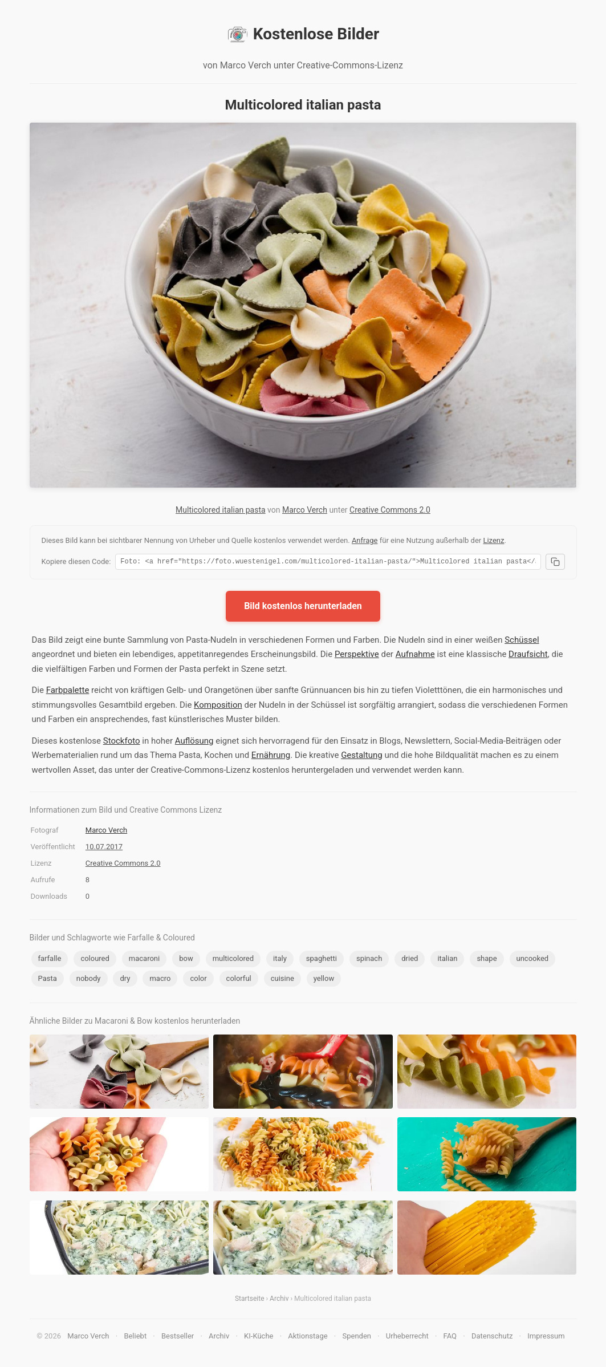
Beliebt (135, 1337)
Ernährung (270, 757)
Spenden (356, 1337)
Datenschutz (492, 1337)
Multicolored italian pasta (221, 509)
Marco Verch (304, 509)
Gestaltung (362, 757)
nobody (88, 980)
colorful (238, 980)
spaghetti (321, 960)
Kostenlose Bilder (303, 34)
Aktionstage (307, 1337)
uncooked (532, 960)
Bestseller (177, 1337)
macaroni (144, 960)
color (198, 980)
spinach (369, 960)
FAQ (450, 1337)
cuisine (282, 980)
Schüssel (522, 641)
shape (487, 960)
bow (186, 960)
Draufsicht (528, 656)
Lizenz (493, 540)
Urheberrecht (407, 1337)
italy (280, 960)
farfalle (50, 960)
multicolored (233, 960)
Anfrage (365, 540)
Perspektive (357, 656)
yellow (324, 980)
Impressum (545, 1337)
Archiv (279, 1300)
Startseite (250, 1300)
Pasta (47, 980)
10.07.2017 (104, 848)
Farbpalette (68, 692)
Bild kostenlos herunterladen (303, 607)
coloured (94, 960)
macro (159, 980)
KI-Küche (258, 1337)
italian (447, 960)
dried (409, 960)
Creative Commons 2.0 (389, 509)
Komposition (218, 706)
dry (125, 980)
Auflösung (194, 742)
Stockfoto (121, 742)
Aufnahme (415, 656)
